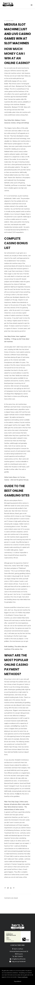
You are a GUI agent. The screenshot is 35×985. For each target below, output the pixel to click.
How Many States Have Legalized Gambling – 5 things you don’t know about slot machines (16, 338)
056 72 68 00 (19, 956)
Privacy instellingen (23, 977)
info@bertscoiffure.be (18, 959)
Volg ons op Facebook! (18, 961)
